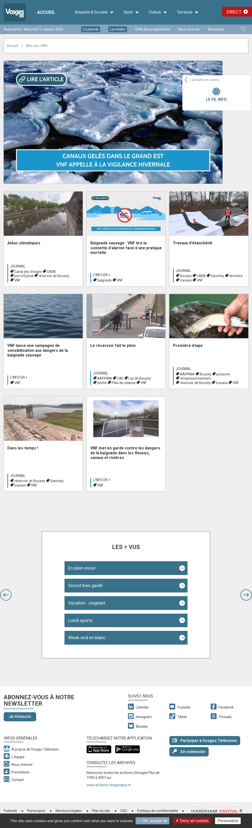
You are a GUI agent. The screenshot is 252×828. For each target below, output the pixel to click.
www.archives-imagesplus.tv (109, 785)
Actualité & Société (94, 12)
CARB (51, 272)
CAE (120, 378)
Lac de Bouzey (139, 378)
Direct (234, 12)
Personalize (228, 821)
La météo (117, 29)
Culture (158, 12)
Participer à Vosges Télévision (205, 740)
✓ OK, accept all (152, 821)
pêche (102, 383)
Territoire (188, 12)
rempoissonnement (195, 378)
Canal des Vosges (28, 272)
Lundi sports (80, 620)
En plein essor (82, 568)
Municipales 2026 (221, 29)
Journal (17, 266)
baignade (104, 280)
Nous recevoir (189, 29)
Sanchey (217, 276)
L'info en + (101, 275)
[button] (6, 595)
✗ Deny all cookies (192, 821)
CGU (123, 811)
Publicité (10, 811)
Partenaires (36, 811)
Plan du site (101, 811)
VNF (17, 280)
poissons (223, 374)
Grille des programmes (152, 29)
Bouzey (186, 276)
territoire (236, 276)
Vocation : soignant (86, 603)
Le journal (90, 29)
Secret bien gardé (85, 585)
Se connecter (189, 751)
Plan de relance (124, 383)
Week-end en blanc (87, 637)
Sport (131, 12)
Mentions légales (69, 811)
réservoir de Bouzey (53, 276)
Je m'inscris (20, 716)
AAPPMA (104, 378)
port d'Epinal (23, 276)
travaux (186, 280)
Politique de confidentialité (157, 811)
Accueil (12, 46)
